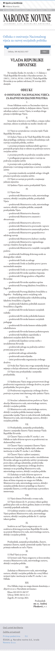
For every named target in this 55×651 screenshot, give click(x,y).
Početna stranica (12, 7)
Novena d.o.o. (9, 642)
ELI (26, 636)
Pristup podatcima (11, 636)
